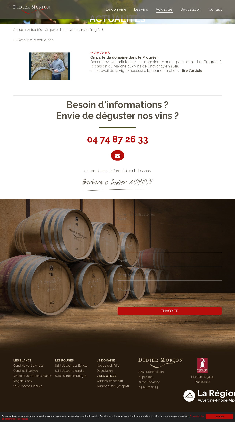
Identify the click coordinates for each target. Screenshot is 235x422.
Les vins (141, 9)
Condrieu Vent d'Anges (28, 365)
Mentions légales (202, 376)
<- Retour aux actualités (33, 40)
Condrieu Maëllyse (25, 370)
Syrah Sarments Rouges (71, 376)
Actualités (164, 9)
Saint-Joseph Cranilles (27, 386)
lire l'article (192, 70)
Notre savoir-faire (108, 365)
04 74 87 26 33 (117, 139)
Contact (215, 9)
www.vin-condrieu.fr (110, 381)
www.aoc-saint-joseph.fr (113, 386)
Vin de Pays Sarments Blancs (32, 376)
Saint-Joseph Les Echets (71, 365)
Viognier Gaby (22, 381)
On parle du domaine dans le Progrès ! (124, 57)
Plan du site (202, 382)
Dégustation (190, 9)
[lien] (18, 30)
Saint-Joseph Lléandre (69, 370)
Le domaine (116, 9)
